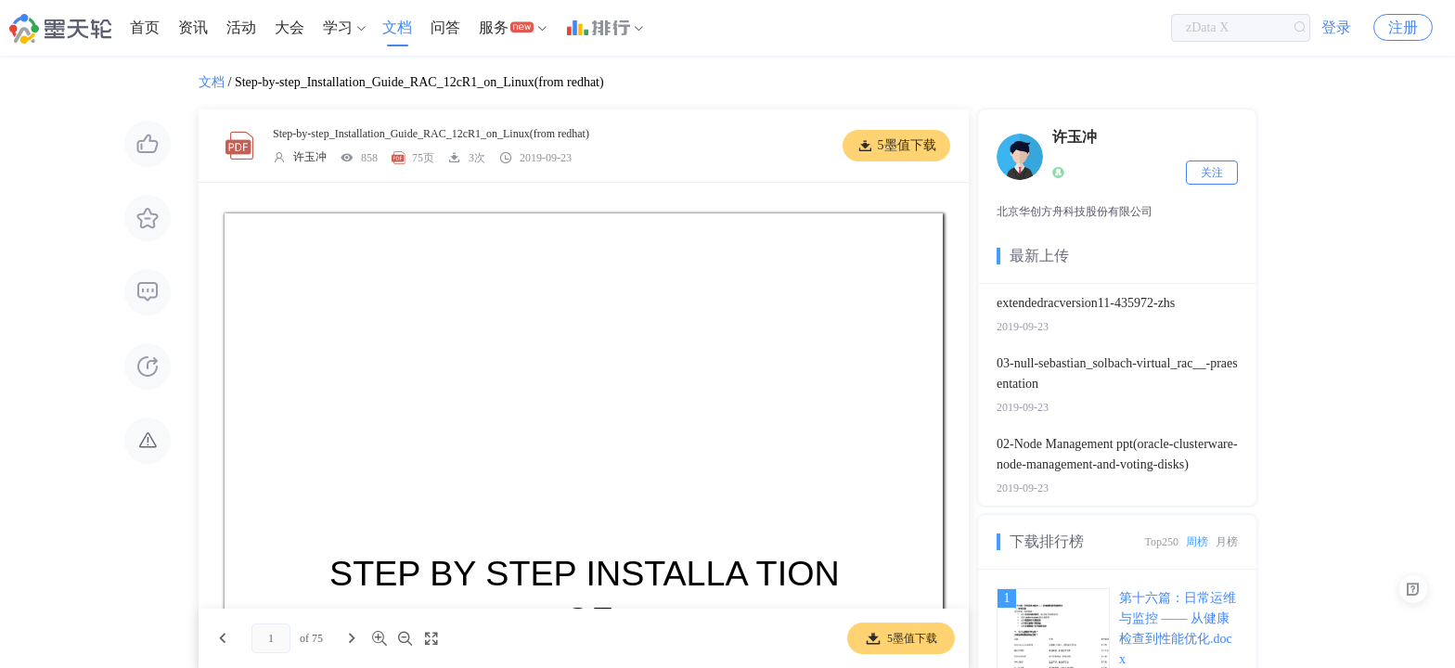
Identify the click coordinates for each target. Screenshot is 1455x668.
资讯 (193, 27)
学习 (338, 27)
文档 (397, 27)
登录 (1336, 27)
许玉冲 (310, 156)
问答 (445, 27)
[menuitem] (145, 28)
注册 (1403, 27)
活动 (241, 27)
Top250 (1162, 541)
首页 (145, 27)
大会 (289, 27)
